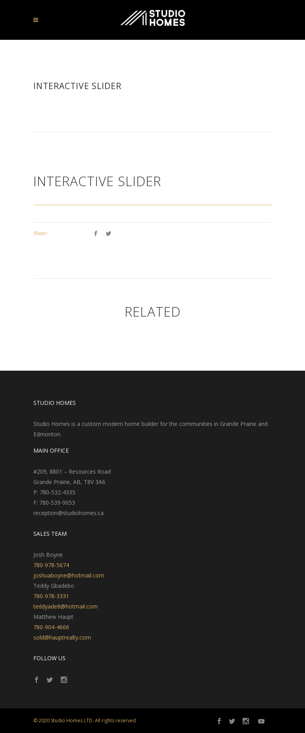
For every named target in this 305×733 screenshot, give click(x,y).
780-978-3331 (51, 596)
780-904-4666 (51, 627)
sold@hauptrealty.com (62, 637)
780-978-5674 (51, 565)
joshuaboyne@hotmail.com (68, 575)
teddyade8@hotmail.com (65, 606)
